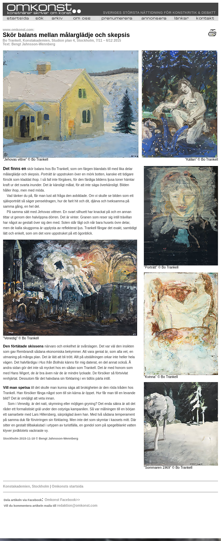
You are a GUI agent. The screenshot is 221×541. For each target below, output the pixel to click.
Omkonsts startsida (67, 486)
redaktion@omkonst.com (77, 505)
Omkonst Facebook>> (62, 500)
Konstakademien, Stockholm (26, 486)
